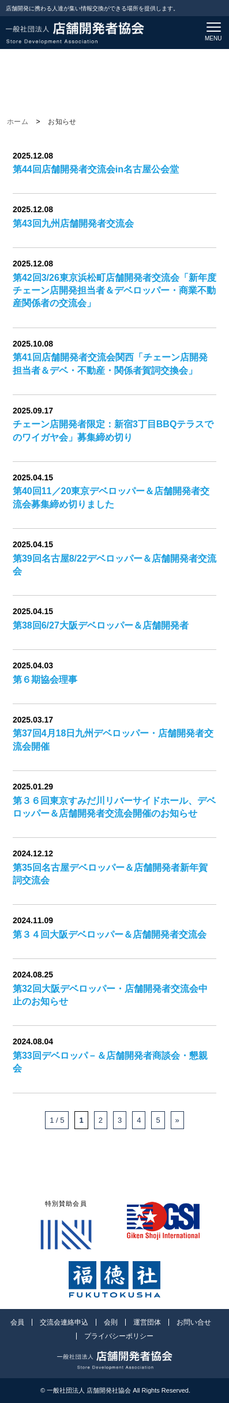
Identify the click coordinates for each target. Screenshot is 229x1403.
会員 (17, 1322)
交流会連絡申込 (64, 1322)
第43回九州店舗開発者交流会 (73, 223)
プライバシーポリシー (118, 1336)
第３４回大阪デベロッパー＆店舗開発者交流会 (110, 934)
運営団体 (147, 1322)
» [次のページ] (177, 1120)
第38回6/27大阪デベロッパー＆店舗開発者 (101, 625)
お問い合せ (194, 1322)
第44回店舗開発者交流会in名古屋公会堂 (96, 169)
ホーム (17, 122)
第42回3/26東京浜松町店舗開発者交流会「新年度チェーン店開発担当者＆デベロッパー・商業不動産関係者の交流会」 (114, 291)
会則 (111, 1322)
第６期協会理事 (45, 679)
